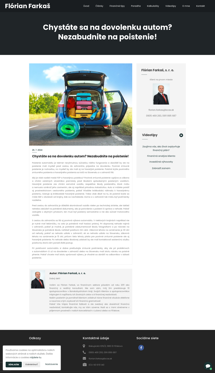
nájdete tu (35, 357)
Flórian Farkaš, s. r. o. (72, 273)
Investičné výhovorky (161, 161)
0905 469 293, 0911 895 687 (103, 352)
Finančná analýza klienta (161, 156)
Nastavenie (51, 364)
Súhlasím (13, 364)
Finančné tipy (117, 6)
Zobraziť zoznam (161, 168)
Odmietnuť (31, 364)
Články (99, 6)
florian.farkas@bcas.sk (100, 358)
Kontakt (200, 6)
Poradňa (136, 6)
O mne (186, 6)
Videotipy (170, 6)
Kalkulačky (153, 6)
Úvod (86, 6)
